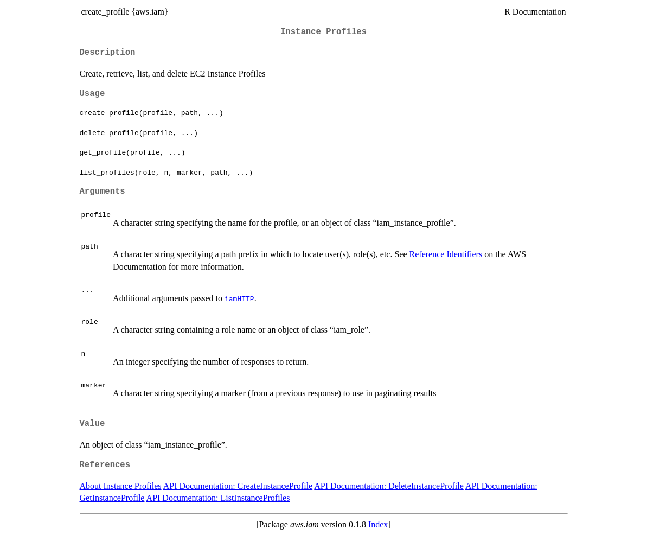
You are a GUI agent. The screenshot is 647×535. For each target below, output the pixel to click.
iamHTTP (239, 298)
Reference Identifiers (446, 254)
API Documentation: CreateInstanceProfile (237, 486)
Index (378, 524)
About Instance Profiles (121, 486)
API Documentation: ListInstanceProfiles (218, 497)
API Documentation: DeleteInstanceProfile (388, 486)
